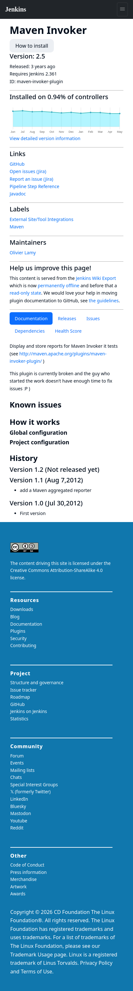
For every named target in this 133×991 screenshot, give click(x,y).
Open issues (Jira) (28, 171)
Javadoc (18, 194)
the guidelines (104, 300)
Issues (93, 318)
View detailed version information (45, 138)
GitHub (17, 164)
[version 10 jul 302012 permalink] (86, 503)
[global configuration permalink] (70, 432)
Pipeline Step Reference (34, 186)
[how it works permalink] (64, 422)
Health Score (68, 331)
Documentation (31, 318)
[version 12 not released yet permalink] (103, 469)
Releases (67, 318)
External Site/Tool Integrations (41, 219)
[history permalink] (41, 458)
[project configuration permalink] (72, 442)
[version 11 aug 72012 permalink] (87, 480)
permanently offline (58, 285)
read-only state (25, 293)
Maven (17, 227)
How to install (31, 45)
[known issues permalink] (66, 404)
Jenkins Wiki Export (96, 278)
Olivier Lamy (23, 253)
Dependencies (30, 331)
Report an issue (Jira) (31, 179)
